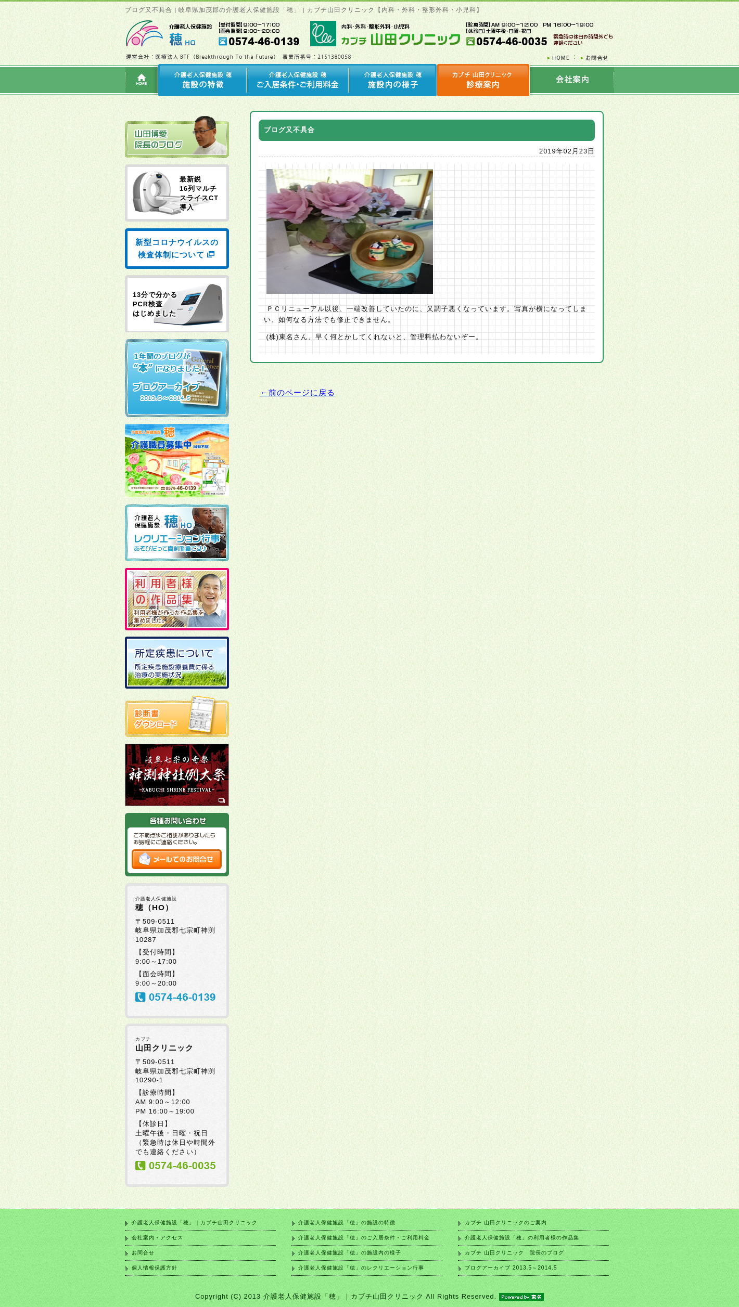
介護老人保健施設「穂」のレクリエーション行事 (361, 1268)
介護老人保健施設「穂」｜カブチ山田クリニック (195, 1222)
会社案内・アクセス (157, 1237)
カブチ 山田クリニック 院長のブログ (514, 1253)
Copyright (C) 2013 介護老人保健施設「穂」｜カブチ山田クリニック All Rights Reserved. (369, 1296)
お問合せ (143, 1253)
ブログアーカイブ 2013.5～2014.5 (511, 1268)
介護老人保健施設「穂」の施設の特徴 (347, 1222)
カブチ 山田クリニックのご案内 (506, 1222)
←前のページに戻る (297, 392)
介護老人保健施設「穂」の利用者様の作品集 (522, 1237)
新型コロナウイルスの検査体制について (177, 248)
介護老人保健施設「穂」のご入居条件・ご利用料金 (364, 1237)
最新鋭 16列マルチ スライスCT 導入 (199, 193)
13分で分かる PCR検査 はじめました (155, 304)
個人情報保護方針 (154, 1268)
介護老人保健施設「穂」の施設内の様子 (349, 1253)
